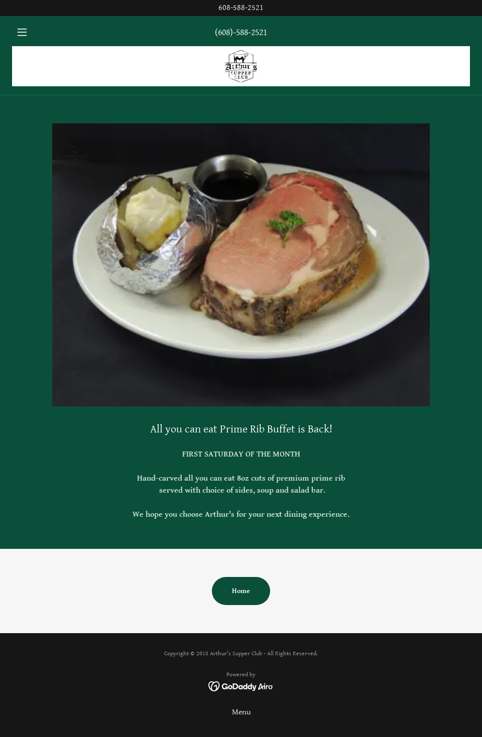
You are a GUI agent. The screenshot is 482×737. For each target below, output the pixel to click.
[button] (46, 32)
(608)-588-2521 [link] (241, 32)
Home (241, 591)
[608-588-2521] (241, 8)
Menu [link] (241, 712)
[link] (241, 66)
